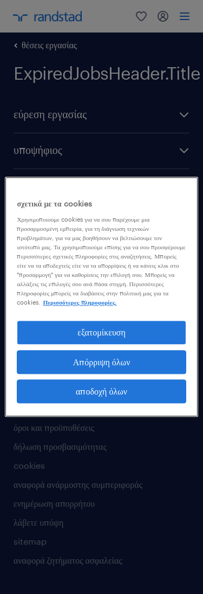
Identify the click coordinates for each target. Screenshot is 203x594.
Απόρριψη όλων (101, 362)
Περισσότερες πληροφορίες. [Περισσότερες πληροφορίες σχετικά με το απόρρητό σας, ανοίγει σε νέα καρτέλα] (79, 302)
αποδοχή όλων (101, 391)
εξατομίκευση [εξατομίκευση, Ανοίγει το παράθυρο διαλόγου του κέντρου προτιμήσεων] (101, 332)
